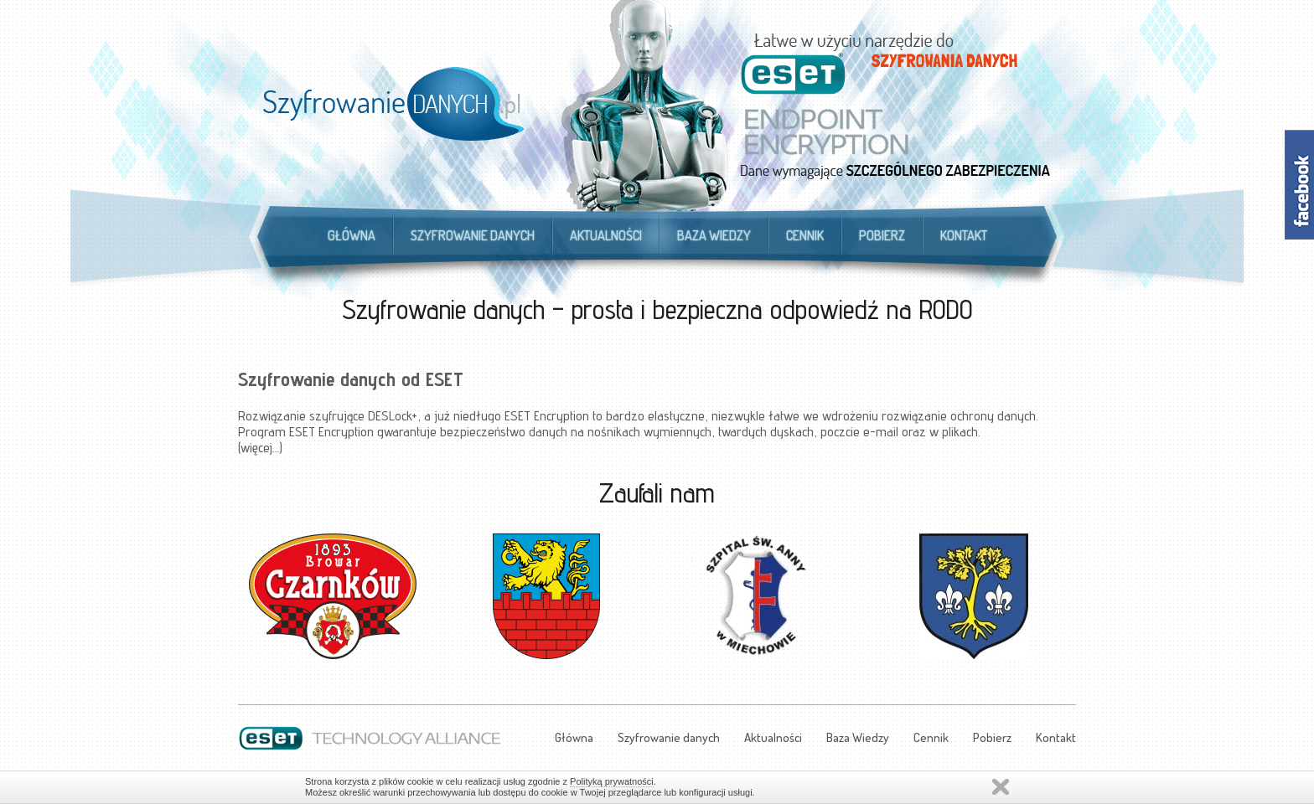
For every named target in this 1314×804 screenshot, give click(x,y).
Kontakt (963, 235)
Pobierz (882, 235)
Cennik (805, 235)
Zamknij (1000, 787)
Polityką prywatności (612, 781)
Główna (351, 235)
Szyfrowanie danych (473, 235)
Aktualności (606, 235)
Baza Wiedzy (714, 235)
